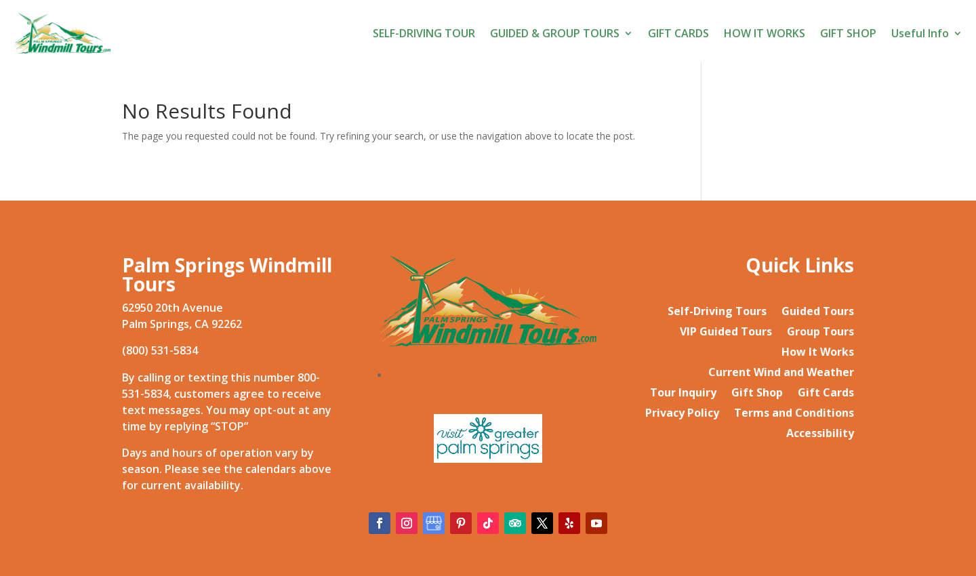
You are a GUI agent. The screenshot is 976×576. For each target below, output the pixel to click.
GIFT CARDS (678, 33)
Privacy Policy (682, 414)
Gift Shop (757, 394)
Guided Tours (817, 312)
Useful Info (920, 33)
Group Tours (820, 333)
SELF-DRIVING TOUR (424, 33)
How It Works (817, 353)
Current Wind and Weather (781, 373)
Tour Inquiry (683, 394)
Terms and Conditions (794, 414)
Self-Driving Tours (717, 312)
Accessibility (820, 434)
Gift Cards (826, 394)
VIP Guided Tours (726, 333)
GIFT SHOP (848, 33)
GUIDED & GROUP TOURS (554, 33)
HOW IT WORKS (764, 33)
